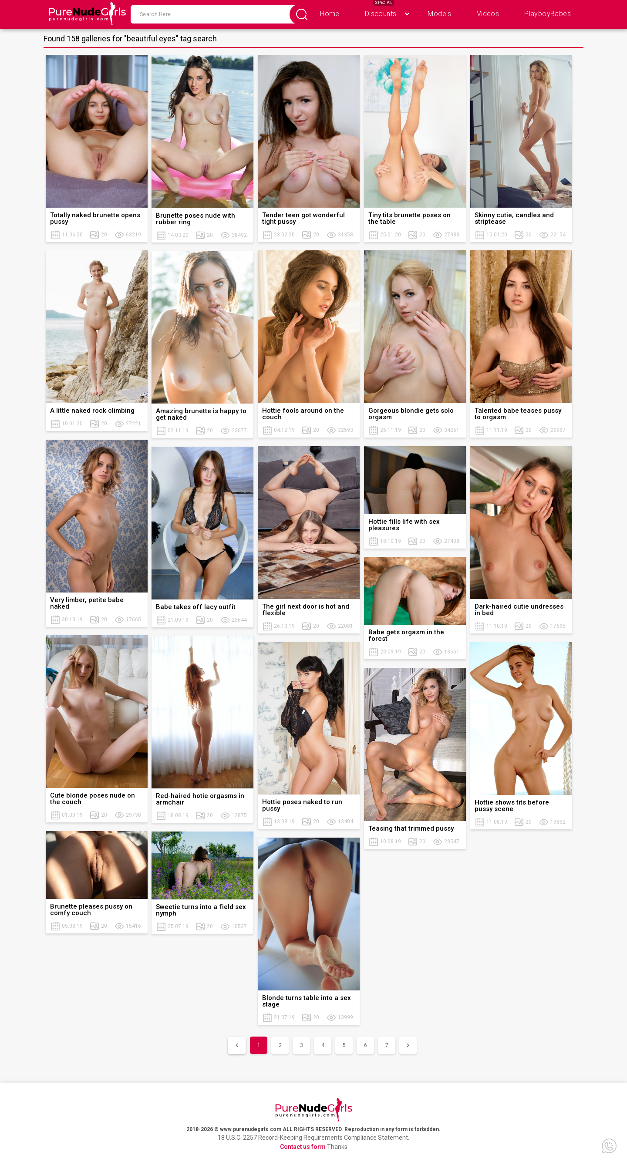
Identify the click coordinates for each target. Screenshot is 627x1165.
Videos (488, 14)
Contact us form (303, 1146)
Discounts (381, 14)
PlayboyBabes (547, 14)
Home (330, 14)
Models (439, 14)
